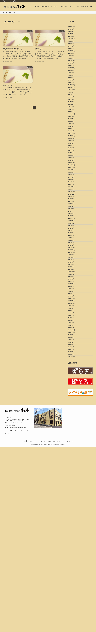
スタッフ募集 (47, 626)
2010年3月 (73, 439)
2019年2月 (73, 87)
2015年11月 (73, 197)
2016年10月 (73, 163)
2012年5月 (73, 352)
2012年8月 (73, 341)
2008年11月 (73, 499)
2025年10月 (73, 27)
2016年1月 (73, 189)
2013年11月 (73, 288)
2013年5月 (73, 310)
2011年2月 (73, 405)
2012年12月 (73, 326)
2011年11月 (73, 375)
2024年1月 (73, 61)
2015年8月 (73, 208)
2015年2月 (73, 231)
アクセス (40, 626)
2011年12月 (73, 371)
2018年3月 (73, 106)
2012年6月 (73, 348)
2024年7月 (73, 50)
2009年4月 (73, 480)
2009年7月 (73, 469)
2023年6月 (73, 69)
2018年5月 (73, 99)
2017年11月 (73, 122)
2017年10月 (73, 125)
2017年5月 (73, 137)
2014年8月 (73, 254)
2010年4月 (73, 435)
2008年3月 (73, 530)
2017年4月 (73, 140)
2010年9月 (73, 416)
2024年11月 (73, 46)
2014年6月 (73, 261)
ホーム (24, 626)
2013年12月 (73, 284)
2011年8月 (73, 386)
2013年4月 (73, 314)
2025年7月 (73, 38)
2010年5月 (73, 431)
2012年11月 (73, 329)
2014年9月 (73, 250)
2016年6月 (73, 174)
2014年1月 (73, 280)
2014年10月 (73, 246)
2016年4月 (73, 178)
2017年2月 (73, 148)
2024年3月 (73, 53)
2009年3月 (73, 484)
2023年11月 (73, 65)
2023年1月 (73, 76)
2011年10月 (73, 378)
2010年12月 (73, 409)
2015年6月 (73, 216)
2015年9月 (73, 205)
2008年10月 (73, 503)
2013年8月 (73, 299)
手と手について (31, 626)
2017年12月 (73, 118)
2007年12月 (73, 541)
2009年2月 (73, 488)
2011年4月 (73, 401)
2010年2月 (73, 443)
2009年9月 (73, 462)
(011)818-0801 (14, 607)
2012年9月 (73, 337)
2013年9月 (73, 295)
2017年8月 (73, 129)
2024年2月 (73, 57)
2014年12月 (73, 239)
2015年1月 (73, 235)
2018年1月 (73, 114)
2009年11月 (73, 454)
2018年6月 (73, 95)
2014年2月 (73, 276)
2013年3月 (73, 318)
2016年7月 (73, 171)
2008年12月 (73, 495)
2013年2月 (73, 322)
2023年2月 (73, 72)
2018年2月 (73, 110)
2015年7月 (73, 212)
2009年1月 (73, 492)
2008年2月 (73, 533)
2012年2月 (73, 363)
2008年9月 (73, 507)
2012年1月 (73, 367)
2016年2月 (73, 186)
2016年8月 (73, 167)
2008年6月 (73, 518)
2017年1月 (73, 152)
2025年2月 (73, 42)
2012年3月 (73, 360)
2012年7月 (73, 344)
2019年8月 (73, 84)
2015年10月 (73, 201)
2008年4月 (73, 526)
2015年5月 (73, 220)
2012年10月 (73, 333)
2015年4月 (73, 224)
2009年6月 (73, 473)
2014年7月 (73, 258)
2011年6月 (73, 393)
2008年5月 (73, 522)
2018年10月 (73, 91)
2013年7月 (73, 303)
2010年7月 (73, 424)
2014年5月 (73, 265)
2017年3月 (73, 144)
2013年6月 (73, 307)
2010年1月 (73, 446)
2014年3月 (73, 273)
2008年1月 (73, 537)
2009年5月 (73, 477)
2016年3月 (73, 182)
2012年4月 (73, 356)
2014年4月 (73, 269)
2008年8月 (73, 511)
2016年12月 (73, 156)
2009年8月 (73, 465)
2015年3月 (73, 227)
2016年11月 (73, 159)
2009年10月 (73, 458)
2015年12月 (73, 193)
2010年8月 (73, 420)
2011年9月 (73, 382)
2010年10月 (73, 412)
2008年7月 (73, 514)
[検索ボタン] (91, 6)
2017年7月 (73, 133)
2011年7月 (73, 390)
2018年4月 (73, 103)
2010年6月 (73, 428)
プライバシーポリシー (68, 626)
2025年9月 (73, 31)
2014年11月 (73, 242)
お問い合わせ (56, 626)
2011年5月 (73, 397)
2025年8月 (73, 35)
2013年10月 (73, 291)
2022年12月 (73, 80)
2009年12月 (73, 450)
